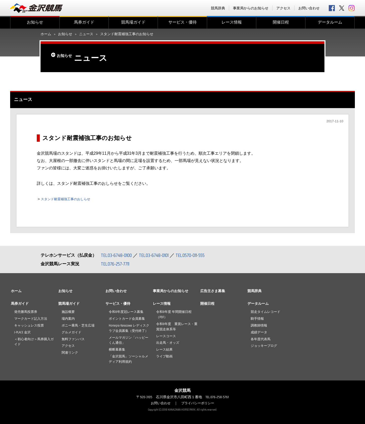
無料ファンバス (73, 339)
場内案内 (68, 318)
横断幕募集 (117, 349)
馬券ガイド (84, 22)
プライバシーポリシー (198, 403)
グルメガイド (71, 332)
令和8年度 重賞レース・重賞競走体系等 (176, 326)
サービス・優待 (182, 22)
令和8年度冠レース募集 (126, 311)
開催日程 (281, 22)
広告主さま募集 (212, 290)
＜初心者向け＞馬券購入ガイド (34, 341)
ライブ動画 (164, 356)
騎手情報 (257, 318)
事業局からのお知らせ (250, 8)
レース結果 (164, 349)
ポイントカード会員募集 (127, 318)
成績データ (259, 332)
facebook (331, 8)
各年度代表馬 (260, 339)
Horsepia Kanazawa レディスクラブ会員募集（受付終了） (129, 328)
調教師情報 (259, 325)
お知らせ (35, 22)
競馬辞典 (218, 8)
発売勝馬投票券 (25, 311)
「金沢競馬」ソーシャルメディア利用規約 (128, 359)
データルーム (330, 22)
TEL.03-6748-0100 (117, 255)
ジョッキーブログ (264, 345)
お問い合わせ (309, 8)
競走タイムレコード (265, 311)
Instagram (351, 8)
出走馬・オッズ (167, 342)
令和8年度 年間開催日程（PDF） (174, 314)
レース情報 (232, 22)
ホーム (46, 34)
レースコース (166, 336)
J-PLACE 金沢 (22, 332)
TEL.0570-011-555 (195, 255)
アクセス (283, 8)
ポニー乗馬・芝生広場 (78, 325)
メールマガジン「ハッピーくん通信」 (128, 340)
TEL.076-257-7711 (116, 264)
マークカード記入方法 (30, 318)
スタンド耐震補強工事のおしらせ (71, 199)
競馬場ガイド (133, 22)
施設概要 (68, 311)
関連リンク (70, 352)
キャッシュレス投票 (29, 325)
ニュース (86, 34)
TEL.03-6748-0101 (157, 255)
